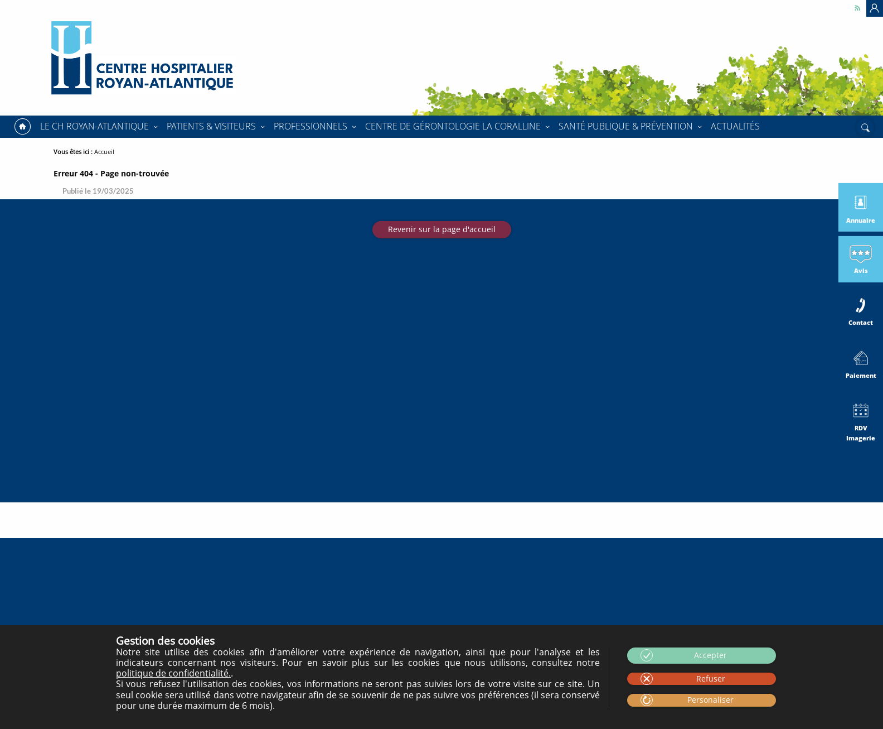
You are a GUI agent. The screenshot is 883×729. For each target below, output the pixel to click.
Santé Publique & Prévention (626, 126)
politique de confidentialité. (173, 673)
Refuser (710, 678)
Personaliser (710, 699)
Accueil (22, 127)
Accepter (710, 655)
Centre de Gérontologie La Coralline (453, 126)
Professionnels (310, 126)
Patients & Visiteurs (211, 126)
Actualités (735, 126)
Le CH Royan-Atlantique (94, 126)
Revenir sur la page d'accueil (442, 229)
